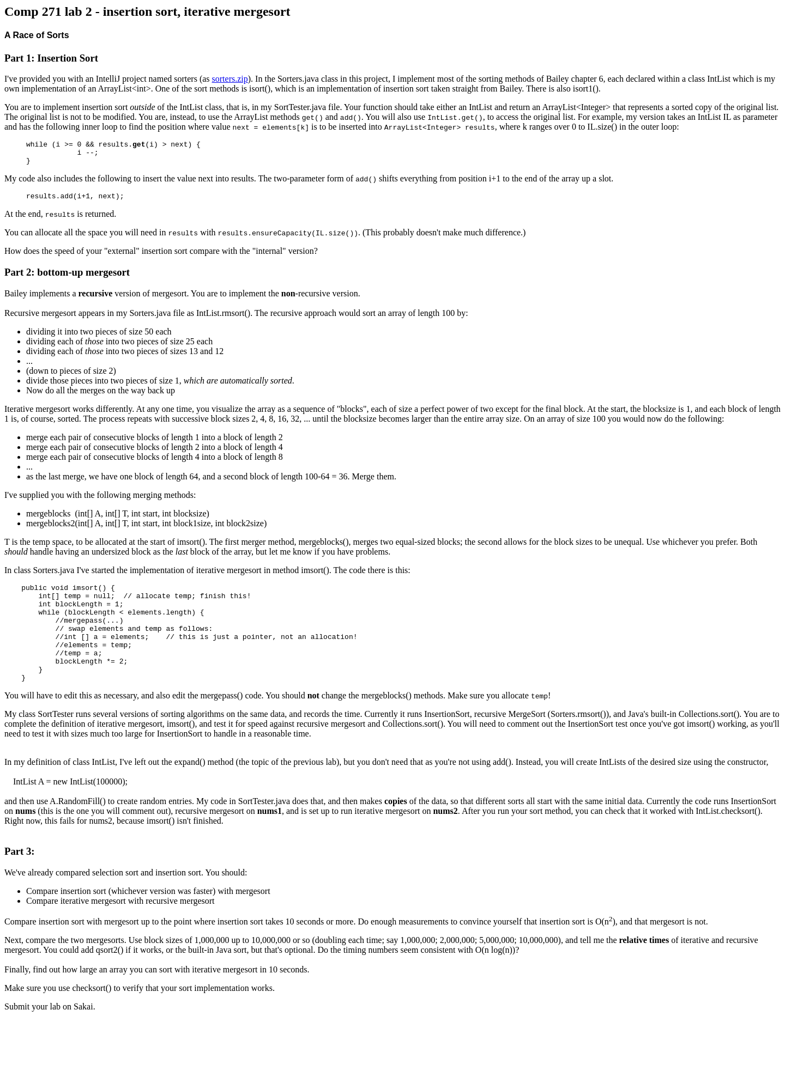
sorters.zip (230, 78)
